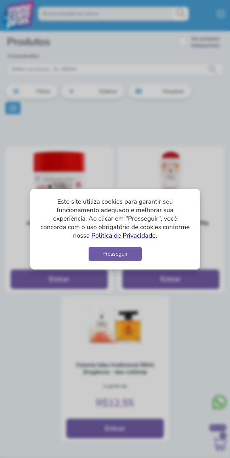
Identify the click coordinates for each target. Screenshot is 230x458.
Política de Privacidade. (124, 235)
